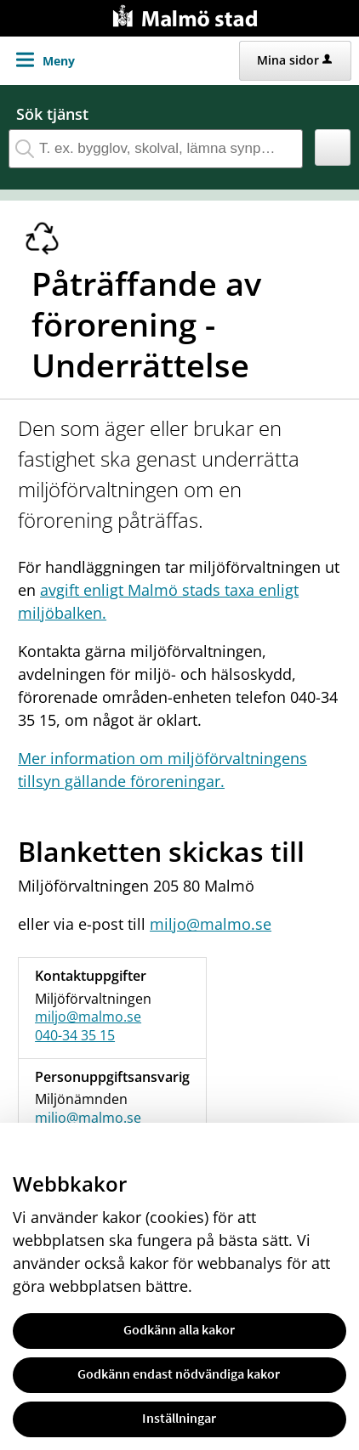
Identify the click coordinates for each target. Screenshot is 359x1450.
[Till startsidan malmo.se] (188, 14)
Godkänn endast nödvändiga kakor (178, 1373)
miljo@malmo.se (210, 924)
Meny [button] (59, 61)
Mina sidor (294, 60)
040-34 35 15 (75, 1035)
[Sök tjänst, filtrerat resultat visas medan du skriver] (156, 148)
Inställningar (179, 1417)
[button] (333, 147)
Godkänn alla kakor (179, 1329)
